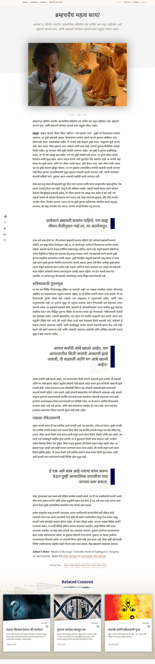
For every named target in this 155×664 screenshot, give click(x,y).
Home (24, 2)
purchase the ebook (93, 556)
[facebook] (5, 223)
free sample (70, 556)
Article (43, 2)
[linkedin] (4, 234)
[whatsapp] (5, 217)
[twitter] (4, 229)
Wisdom (33, 2)
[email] (4, 240)
